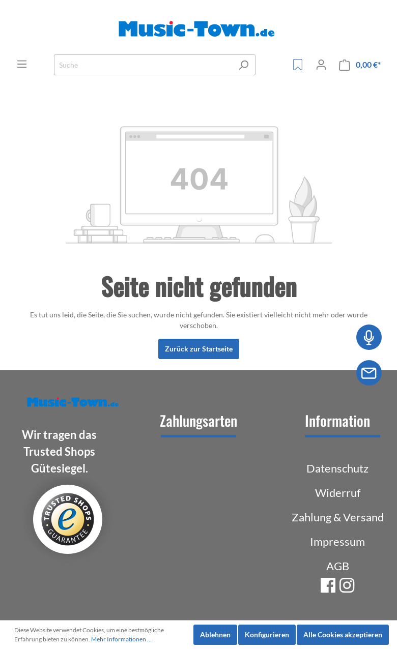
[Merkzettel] (297, 64)
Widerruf (337, 492)
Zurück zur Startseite (199, 348)
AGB (337, 566)
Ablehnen (215, 634)
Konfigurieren (267, 634)
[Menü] (22, 64)
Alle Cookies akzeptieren (342, 634)
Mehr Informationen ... (121, 639)
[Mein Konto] (321, 64)
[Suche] (143, 64)
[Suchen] (244, 64)
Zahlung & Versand (338, 517)
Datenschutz (337, 468)
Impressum (337, 541)
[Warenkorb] (360, 65)
